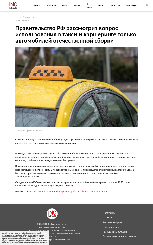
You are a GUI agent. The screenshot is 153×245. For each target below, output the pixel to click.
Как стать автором (112, 222)
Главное (36, 5)
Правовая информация (115, 231)
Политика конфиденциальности (119, 236)
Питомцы (131, 5)
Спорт (101, 5)
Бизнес (77, 5)
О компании (109, 213)
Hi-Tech (89, 5)
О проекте (108, 217)
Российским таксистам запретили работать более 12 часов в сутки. (70, 191)
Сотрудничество (111, 227)
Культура (115, 5)
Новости (51, 5)
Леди (64, 5)
